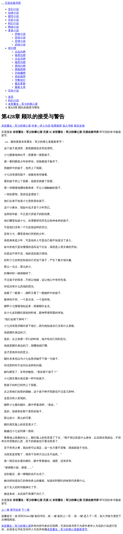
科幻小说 (13, 23)
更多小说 (13, 30)
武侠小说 (20, 44)
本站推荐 (20, 76)
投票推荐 (56, 125)
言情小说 (20, 41)
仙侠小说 (13, 12)
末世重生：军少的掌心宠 (23, 104)
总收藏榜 (20, 72)
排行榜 (12, 48)
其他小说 (20, 37)
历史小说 (13, 19)
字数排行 (20, 80)
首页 (10, 96)
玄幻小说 (13, 9)
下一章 (26, 509)
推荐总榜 (20, 55)
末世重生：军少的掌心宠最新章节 (67, 529)
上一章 (5, 509)
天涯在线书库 (13, 3)
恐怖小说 (20, 34)
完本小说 (13, 90)
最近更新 (20, 83)
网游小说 (13, 26)
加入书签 (68, 125)
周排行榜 (20, 65)
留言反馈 (79, 125)
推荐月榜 (20, 62)
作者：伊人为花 (41, 125)
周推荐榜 (20, 69)
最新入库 (20, 87)
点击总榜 (20, 51)
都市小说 (13, 16)
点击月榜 (20, 58)
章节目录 (15, 509)
